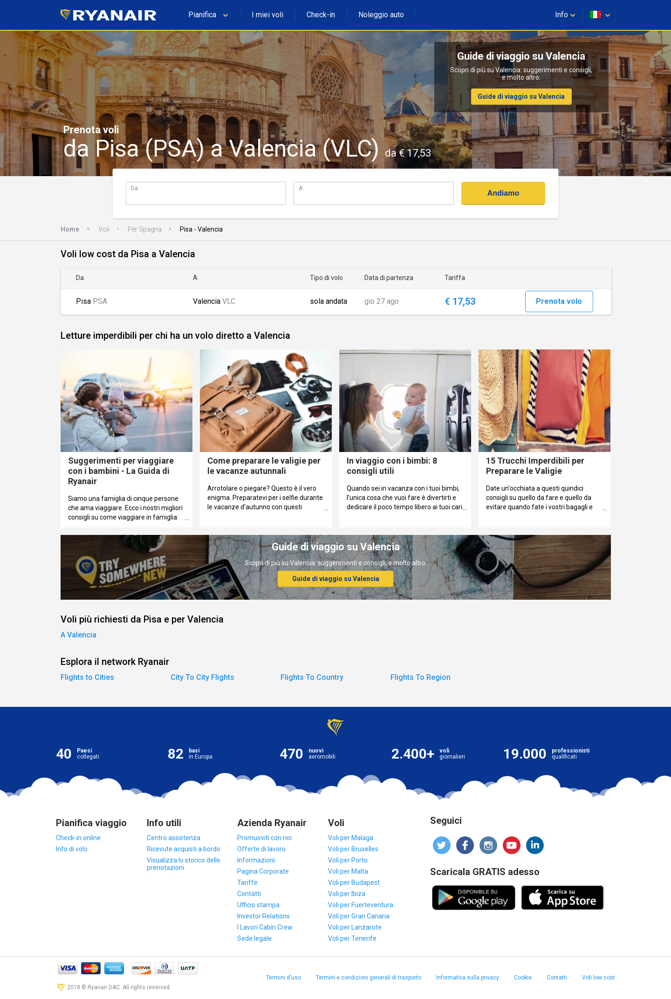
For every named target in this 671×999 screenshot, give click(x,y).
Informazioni (256, 860)
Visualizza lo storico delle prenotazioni (183, 863)
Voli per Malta (348, 871)
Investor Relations (263, 916)
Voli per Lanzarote (355, 927)
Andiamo (503, 193)
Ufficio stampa (258, 905)
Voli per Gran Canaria (359, 916)
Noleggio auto (381, 14)
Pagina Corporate (263, 871)
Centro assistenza (173, 838)
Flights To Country (312, 677)
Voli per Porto (348, 860)
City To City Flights (202, 677)
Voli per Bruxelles (353, 849)
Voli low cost (598, 977)
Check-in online (78, 838)
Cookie (523, 977)
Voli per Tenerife (352, 938)
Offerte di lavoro (261, 849)
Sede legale (254, 938)
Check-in (321, 14)
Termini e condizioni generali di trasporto (368, 977)
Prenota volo (559, 301)
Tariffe (247, 882)
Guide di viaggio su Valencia (521, 96)
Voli (104, 229)
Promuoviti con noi (264, 838)
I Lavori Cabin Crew (265, 927)
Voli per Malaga (350, 838)
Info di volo (72, 849)
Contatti (249, 893)
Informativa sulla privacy (467, 977)
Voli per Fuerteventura (360, 905)
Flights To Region (420, 677)
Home (70, 229)
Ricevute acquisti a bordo (183, 849)
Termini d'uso (283, 977)
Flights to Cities (87, 677)
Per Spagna (145, 229)
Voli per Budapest (354, 882)
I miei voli (267, 14)
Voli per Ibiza (346, 893)
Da (134, 188)
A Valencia (78, 634)
